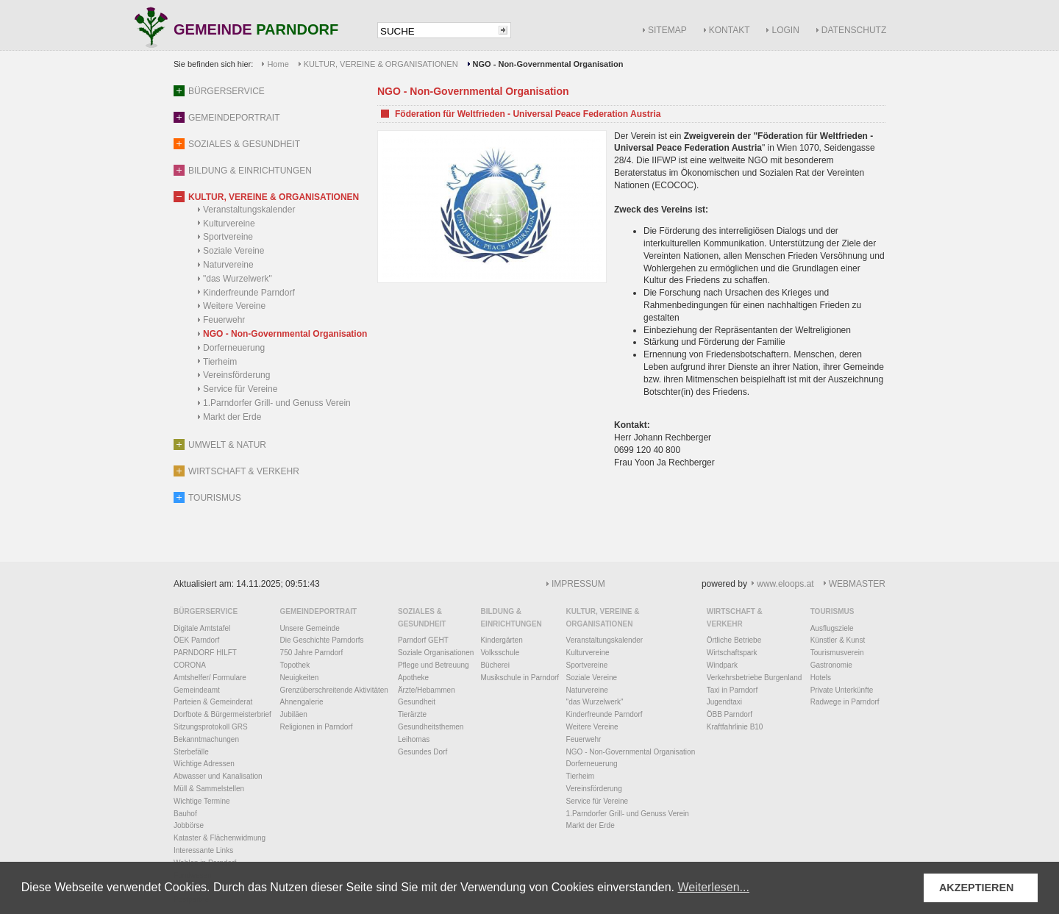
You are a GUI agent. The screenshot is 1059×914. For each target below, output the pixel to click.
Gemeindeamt (197, 690)
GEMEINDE (256, 31)
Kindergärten (501, 640)
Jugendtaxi (724, 702)
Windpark (722, 665)
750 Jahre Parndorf (311, 653)
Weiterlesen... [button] (713, 887)
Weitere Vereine (234, 306)
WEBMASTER (857, 584)
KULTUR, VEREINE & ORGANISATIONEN (381, 64)
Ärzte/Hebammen (426, 690)
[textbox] (436, 31)
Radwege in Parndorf (845, 702)
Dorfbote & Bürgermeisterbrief (222, 714)
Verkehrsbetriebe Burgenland (754, 678)
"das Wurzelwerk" (237, 279)
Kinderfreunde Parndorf (249, 293)
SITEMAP (667, 30)
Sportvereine (228, 237)
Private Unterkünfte (842, 690)
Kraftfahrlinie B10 (735, 727)
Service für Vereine (240, 389)
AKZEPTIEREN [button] (976, 887)
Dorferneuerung (234, 348)
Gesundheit (416, 702)
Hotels (820, 678)
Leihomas (413, 739)
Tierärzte (412, 714)
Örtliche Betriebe (734, 640)
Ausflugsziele (832, 628)
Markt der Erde (232, 417)
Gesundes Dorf (422, 752)
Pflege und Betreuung (433, 665)
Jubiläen (293, 714)
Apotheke (413, 678)
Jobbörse (189, 825)
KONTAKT (729, 30)
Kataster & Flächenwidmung (219, 838)
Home (277, 64)
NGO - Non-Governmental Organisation (285, 334)
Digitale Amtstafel (202, 628)
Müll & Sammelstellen (209, 789)
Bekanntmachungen (206, 739)
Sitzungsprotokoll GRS (211, 727)
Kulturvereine (229, 223)
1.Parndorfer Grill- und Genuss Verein (277, 403)
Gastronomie (831, 665)
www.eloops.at (785, 584)
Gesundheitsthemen (431, 727)
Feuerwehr (224, 320)
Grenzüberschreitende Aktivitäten (334, 690)
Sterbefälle (191, 752)
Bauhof (185, 814)
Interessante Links (203, 850)
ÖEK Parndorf (196, 640)
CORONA (190, 665)
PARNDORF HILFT (205, 653)
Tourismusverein (837, 653)
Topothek (295, 665)
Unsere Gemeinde (310, 628)
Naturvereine (228, 265)
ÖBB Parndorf (729, 714)
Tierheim (220, 362)
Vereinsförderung (236, 375)
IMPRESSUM (578, 584)
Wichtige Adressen (204, 764)
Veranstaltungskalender (249, 209)
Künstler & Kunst (837, 640)
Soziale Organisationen (436, 653)
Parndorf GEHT (423, 640)
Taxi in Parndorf (732, 690)
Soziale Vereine (233, 251)
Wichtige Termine (202, 801)
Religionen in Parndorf (316, 727)
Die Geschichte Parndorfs (322, 640)
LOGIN (785, 30)
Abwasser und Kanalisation (218, 776)
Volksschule (499, 653)
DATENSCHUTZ (853, 30)
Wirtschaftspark (732, 653)
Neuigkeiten (299, 678)
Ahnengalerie (302, 702)
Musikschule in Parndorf (519, 678)
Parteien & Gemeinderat (213, 702)
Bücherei (494, 665)
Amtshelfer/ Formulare (210, 678)
